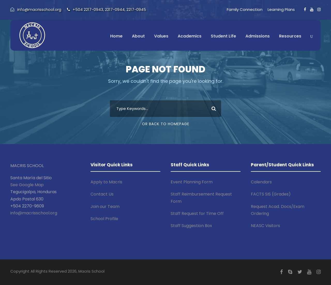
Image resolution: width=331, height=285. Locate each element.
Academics (189, 36)
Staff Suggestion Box (191, 226)
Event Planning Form (192, 182)
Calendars (261, 182)
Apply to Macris (106, 182)
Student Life (223, 36)
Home (116, 36)
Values (161, 36)
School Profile (104, 219)
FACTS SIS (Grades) (271, 194)
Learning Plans (281, 9)
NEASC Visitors (265, 226)
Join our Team (105, 206)
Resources (290, 36)
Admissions (257, 36)
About (138, 36)
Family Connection (244, 9)
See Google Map (27, 185)
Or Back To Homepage (165, 123)
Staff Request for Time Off (197, 213)
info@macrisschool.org (33, 213)
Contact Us (102, 194)
